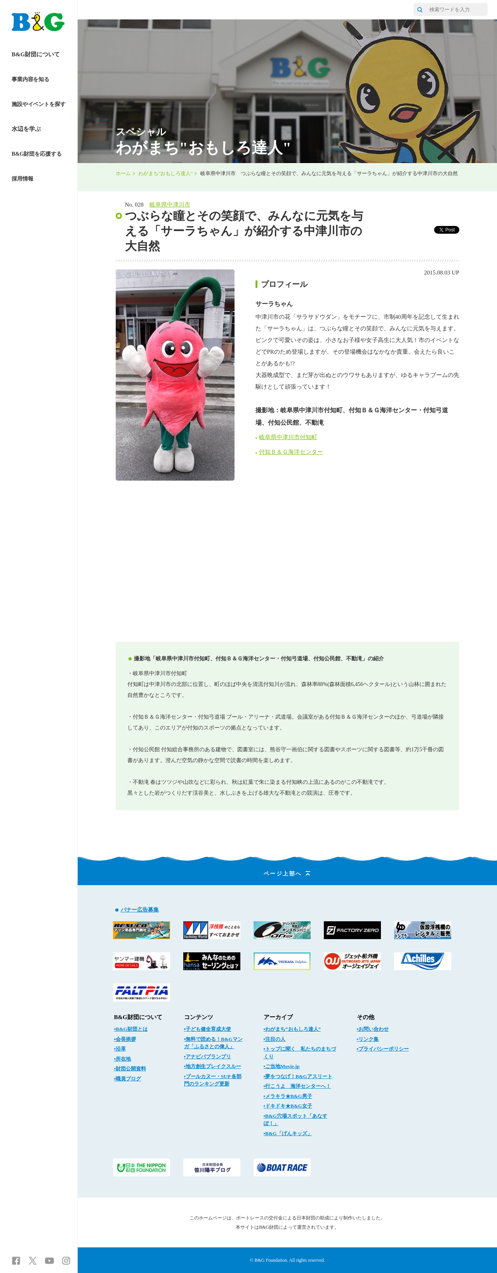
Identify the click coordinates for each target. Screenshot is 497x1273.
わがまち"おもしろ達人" (165, 173)
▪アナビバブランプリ (207, 1056)
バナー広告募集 (140, 910)
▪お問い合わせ (373, 1029)
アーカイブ (278, 1017)
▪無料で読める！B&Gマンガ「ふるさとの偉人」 (213, 1043)
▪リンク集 (368, 1039)
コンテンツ (198, 1017)
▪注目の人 (275, 1039)
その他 (365, 1017)
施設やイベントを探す (39, 104)
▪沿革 (120, 1049)
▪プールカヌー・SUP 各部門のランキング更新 (213, 1080)
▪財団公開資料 (130, 1069)
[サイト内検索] (419, 9)
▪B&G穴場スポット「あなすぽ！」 (295, 1120)
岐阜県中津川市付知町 (288, 437)
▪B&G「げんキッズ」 (288, 1133)
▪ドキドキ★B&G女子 (288, 1106)
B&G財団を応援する (37, 154)
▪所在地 (122, 1059)
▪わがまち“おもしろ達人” (292, 1029)
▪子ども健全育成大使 (207, 1029)
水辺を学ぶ (26, 129)
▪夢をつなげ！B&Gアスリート (298, 1076)
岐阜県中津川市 (169, 204)
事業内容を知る (30, 79)
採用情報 (22, 179)
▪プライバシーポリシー (383, 1049)
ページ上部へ (287, 874)
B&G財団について (36, 54)
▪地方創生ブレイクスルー (213, 1066)
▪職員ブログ (127, 1079)
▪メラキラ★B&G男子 (288, 1096)
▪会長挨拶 (125, 1039)
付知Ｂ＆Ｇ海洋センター (291, 452)
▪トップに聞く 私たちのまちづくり (300, 1052)
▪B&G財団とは (131, 1029)
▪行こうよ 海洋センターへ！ (297, 1086)
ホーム (123, 173)
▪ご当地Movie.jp (282, 1066)
